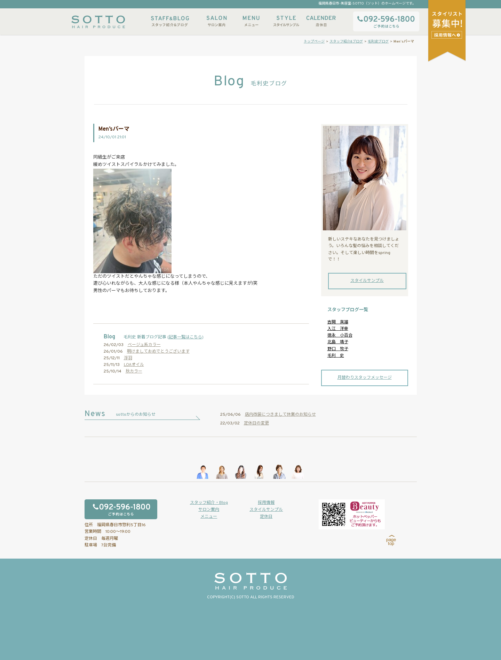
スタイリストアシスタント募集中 (447, 34)
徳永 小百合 (339, 335)
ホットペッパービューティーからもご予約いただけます (352, 514)
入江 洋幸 (337, 329)
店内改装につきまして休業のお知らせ (280, 414)
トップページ (314, 41)
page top (391, 540)
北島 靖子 (337, 342)
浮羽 (128, 358)
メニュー (251, 21)
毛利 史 (335, 356)
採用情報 (266, 503)
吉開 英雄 (337, 322)
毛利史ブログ (378, 41)
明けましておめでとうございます (158, 351)
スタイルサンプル (286, 21)
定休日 (266, 517)
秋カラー (134, 371)
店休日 (320, 21)
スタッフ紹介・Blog (209, 503)
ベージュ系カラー (144, 345)
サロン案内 (216, 21)
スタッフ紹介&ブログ (170, 21)
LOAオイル (134, 365)
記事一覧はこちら (185, 337)
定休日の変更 (256, 423)
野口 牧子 (337, 349)
